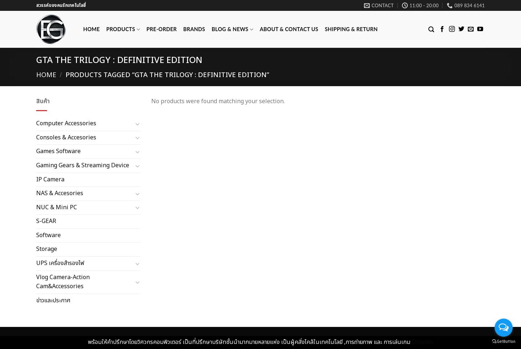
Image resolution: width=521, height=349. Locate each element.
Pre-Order (162, 29)
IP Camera (50, 179)
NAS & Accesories (59, 193)
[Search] (431, 29)
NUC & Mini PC (56, 207)
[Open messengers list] (504, 328)
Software (48, 235)
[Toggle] (137, 123)
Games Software (58, 151)
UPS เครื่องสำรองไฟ (60, 263)
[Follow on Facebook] (442, 29)
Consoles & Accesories (66, 137)
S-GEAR (46, 221)
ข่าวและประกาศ (53, 300)
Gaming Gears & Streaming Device (82, 165)
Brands (194, 29)
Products (123, 29)
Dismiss (422, 342)
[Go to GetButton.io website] (503, 341)
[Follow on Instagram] (452, 29)
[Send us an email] (471, 29)
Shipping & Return (351, 29)
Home (91, 29)
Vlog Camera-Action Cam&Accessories (63, 282)
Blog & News (232, 29)
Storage (46, 249)
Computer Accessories (66, 123)
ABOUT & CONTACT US (289, 29)
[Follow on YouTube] (480, 29)
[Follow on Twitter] (461, 29)
